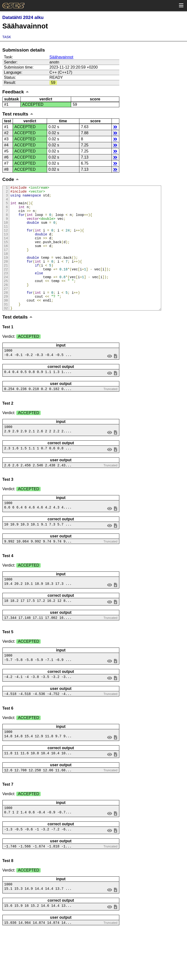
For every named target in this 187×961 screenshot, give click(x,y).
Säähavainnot (61, 57)
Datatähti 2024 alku (23, 17)
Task (6, 37)
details (115, 126)
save (115, 379)
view (109, 379)
